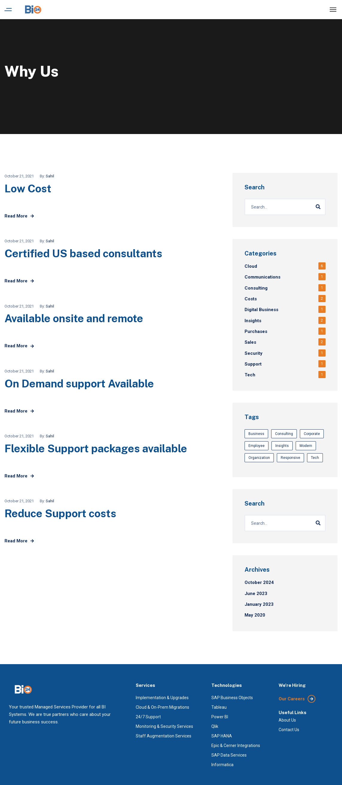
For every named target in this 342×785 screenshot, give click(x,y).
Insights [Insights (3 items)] (282, 446)
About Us (287, 720)
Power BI (219, 716)
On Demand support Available (79, 383)
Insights (253, 320)
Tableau (219, 707)
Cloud (251, 266)
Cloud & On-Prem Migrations (162, 707)
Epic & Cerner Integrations (235, 745)
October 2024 (259, 582)
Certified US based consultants (83, 253)
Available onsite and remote (73, 318)
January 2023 (259, 604)
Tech (250, 375)
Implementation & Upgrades (162, 697)
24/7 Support (148, 716)
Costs (251, 299)
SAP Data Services (229, 755)
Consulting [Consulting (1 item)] (284, 434)
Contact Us (289, 729)
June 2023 (256, 593)
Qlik (214, 726)
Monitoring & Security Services (164, 726)
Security (253, 353)
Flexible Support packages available (95, 448)
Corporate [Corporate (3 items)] (312, 434)
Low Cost (27, 188)
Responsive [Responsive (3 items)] (290, 458)
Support (253, 364)
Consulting (256, 288)
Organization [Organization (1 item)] (259, 458)
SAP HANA (221, 736)
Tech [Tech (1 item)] (315, 458)
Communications (262, 277)
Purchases (256, 331)
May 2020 (255, 615)
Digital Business (261, 309)
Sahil (50, 176)
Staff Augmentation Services (163, 736)
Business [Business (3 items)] (256, 434)
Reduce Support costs (60, 513)
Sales (250, 342)
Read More (19, 216)
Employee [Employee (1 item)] (256, 446)
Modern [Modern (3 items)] (306, 446)
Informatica (222, 764)
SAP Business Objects (232, 697)
